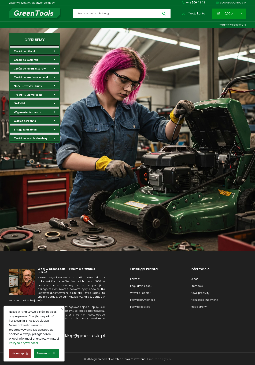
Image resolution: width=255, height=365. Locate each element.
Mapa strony (199, 307)
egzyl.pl (166, 359)
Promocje (197, 286)
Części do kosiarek (26, 59)
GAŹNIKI (19, 103)
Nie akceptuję (20, 353)
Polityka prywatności (143, 300)
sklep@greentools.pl (233, 2)
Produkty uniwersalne (28, 94)
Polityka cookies (140, 307)
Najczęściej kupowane (204, 300)
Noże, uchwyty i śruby (28, 85)
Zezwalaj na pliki (46, 353)
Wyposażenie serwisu (28, 112)
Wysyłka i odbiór (140, 293)
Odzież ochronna (25, 120)
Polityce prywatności (23, 343)
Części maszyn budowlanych (32, 138)
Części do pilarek (25, 51)
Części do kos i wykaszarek (31, 77)
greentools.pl (101, 359)
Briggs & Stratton (25, 129)
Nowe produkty (200, 293)
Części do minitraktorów (30, 68)
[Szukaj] (122, 13)
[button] (193, 13)
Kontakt (135, 279)
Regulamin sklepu (141, 286)
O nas (194, 279)
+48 (195, 2)
